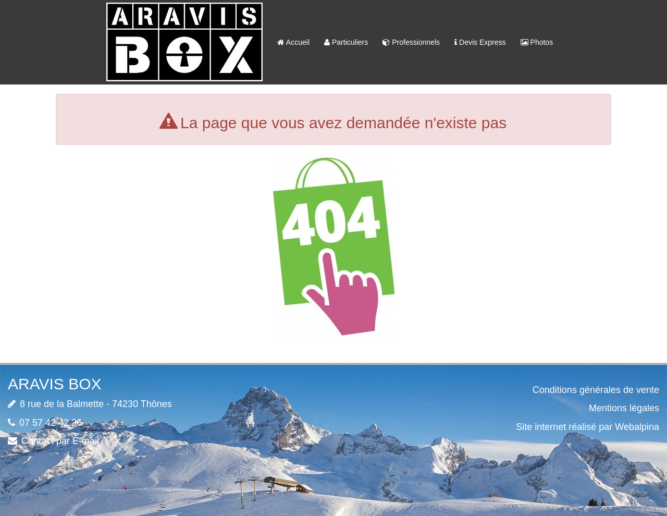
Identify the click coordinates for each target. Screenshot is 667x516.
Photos (537, 42)
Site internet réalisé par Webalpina (587, 427)
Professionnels (411, 42)
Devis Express (479, 42)
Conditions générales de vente (596, 390)
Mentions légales (624, 408)
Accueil (293, 42)
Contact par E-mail (60, 441)
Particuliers (346, 42)
